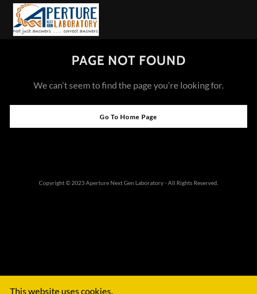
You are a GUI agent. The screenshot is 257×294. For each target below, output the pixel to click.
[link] (56, 19)
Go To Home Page (128, 116)
